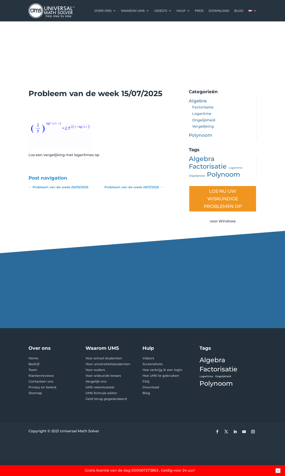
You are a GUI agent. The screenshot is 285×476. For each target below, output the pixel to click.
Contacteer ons (40, 381)
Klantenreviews (41, 376)
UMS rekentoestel (100, 387)
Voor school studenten (104, 358)
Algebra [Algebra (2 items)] (201, 159)
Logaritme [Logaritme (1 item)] (235, 167)
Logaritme (201, 114)
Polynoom (200, 135)
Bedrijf (33, 364)
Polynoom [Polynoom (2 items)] (223, 174)
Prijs (199, 11)
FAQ (145, 381)
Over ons (103, 11)
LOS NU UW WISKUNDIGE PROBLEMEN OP (223, 198)
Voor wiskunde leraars (103, 376)
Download (219, 11)
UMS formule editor (101, 393)
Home (33, 358)
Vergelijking (203, 126)
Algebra (198, 100)
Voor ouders (95, 370)
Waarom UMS (133, 11)
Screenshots (152, 364)
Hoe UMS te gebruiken (160, 376)
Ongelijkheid (203, 120)
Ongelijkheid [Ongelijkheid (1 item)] (197, 175)
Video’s (160, 11)
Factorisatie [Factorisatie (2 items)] (208, 166)
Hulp (181, 11)
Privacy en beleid (42, 387)
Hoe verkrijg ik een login (162, 370)
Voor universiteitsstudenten (108, 364)
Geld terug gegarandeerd (106, 399)
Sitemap (35, 393)
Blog (239, 11)
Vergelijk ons (96, 381)
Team (32, 370)
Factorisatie (203, 107)
